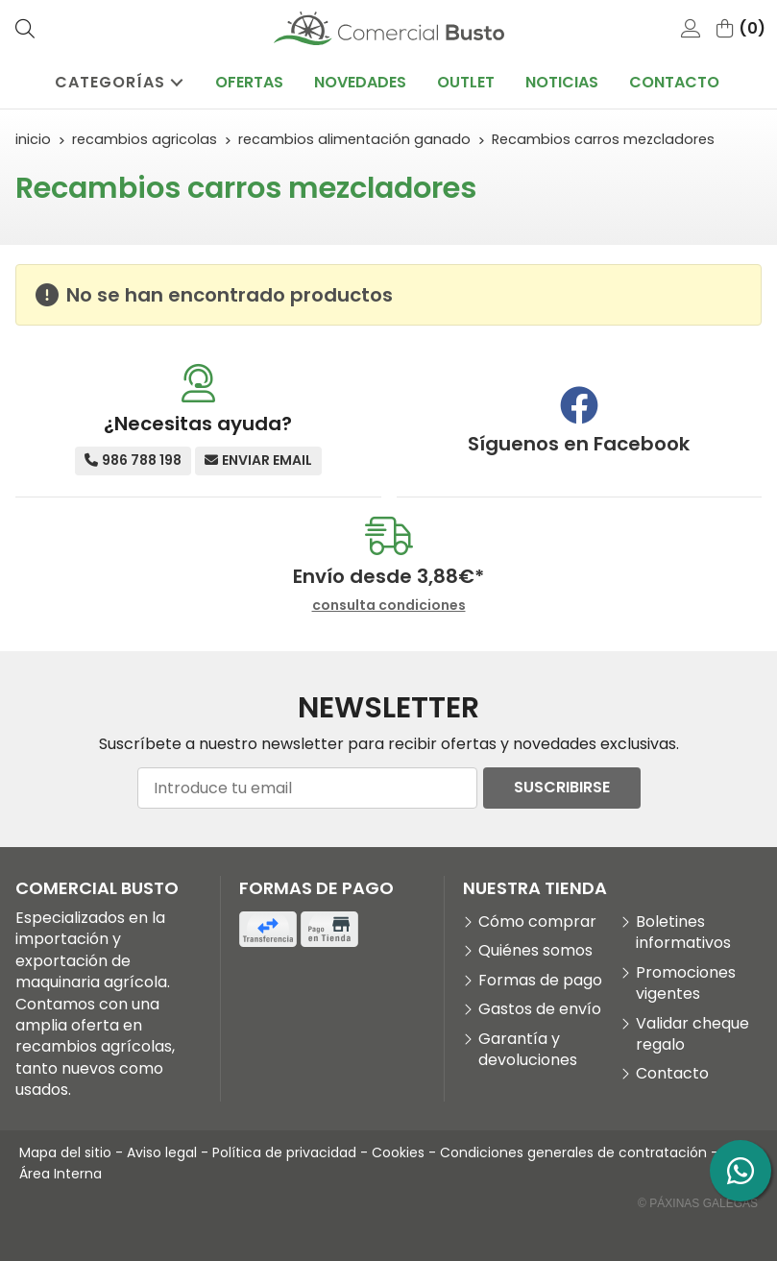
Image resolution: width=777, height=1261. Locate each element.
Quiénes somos (535, 950)
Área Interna (60, 1173)
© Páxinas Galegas (698, 1203)
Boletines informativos (683, 932)
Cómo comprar (537, 922)
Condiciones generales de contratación (573, 1152)
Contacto (672, 1073)
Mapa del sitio (65, 1152)
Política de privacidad (284, 1152)
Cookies (398, 1152)
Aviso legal (162, 1152)
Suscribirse (562, 787)
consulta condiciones (389, 605)
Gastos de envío (539, 1009)
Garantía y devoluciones (527, 1050)
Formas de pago (540, 980)
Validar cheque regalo (692, 1034)
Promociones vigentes (686, 983)
